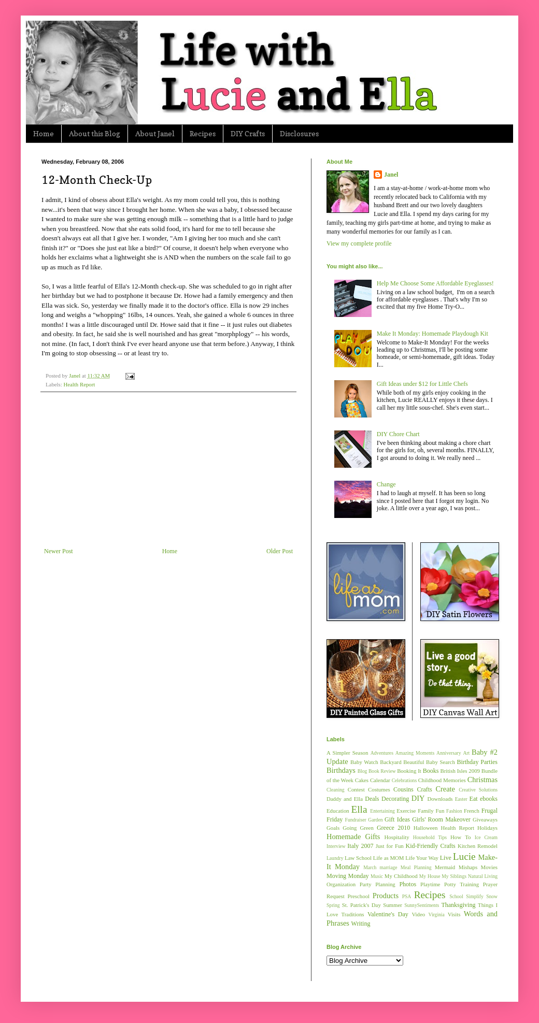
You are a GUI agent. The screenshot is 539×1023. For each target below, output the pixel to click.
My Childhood (401, 876)
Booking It (409, 771)
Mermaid (445, 867)
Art (466, 753)
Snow (492, 896)
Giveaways (485, 819)
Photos (407, 884)
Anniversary (448, 753)
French (471, 811)
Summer (392, 905)
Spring (333, 905)
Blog (362, 771)
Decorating (395, 798)
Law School (358, 858)
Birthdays (341, 770)
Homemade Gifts (353, 836)
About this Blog (94, 133)
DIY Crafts (248, 133)
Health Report (79, 384)
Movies (489, 867)
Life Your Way (421, 858)
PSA (407, 896)
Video (418, 914)
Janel (391, 174)
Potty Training (461, 884)
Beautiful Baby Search (429, 762)
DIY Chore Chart (398, 434)
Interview (336, 846)
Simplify (475, 896)
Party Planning (377, 884)
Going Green (358, 828)
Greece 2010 (393, 827)
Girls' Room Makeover (441, 819)
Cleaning (336, 790)
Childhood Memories (442, 780)
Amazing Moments (414, 753)
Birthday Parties (477, 762)
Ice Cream (486, 837)
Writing (361, 923)
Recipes (203, 133)
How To (460, 837)
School (456, 896)
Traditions (353, 914)
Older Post (279, 551)
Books (431, 770)
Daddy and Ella (345, 799)
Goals (333, 828)
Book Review (382, 771)
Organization (341, 884)
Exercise (406, 811)
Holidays (487, 828)
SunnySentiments (421, 905)
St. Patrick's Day (361, 905)
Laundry (335, 858)
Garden (375, 820)
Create (445, 789)
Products (386, 895)
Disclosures (299, 133)
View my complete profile (359, 243)
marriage (388, 867)
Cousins (403, 789)
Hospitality (397, 837)
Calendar (380, 780)
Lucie (464, 856)
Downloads (439, 799)
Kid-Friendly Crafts (431, 845)
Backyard (390, 762)
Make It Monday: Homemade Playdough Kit (432, 333)
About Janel (155, 133)
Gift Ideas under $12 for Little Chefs (422, 383)
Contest (356, 789)
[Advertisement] (168, 470)
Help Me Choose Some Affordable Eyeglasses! (435, 283)
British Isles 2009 (459, 771)
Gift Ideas (397, 819)
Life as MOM (388, 858)
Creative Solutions (478, 790)
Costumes (379, 789)
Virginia (437, 914)
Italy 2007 (360, 845)
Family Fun (431, 811)
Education (338, 811)
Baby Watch (364, 762)
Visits (454, 914)
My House (430, 876)
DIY (418, 798)
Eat (474, 798)
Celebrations (404, 780)
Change (386, 484)
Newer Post (58, 551)
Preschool (358, 896)
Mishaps (468, 867)
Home (43, 133)
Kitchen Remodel (478, 846)
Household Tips (430, 837)
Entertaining (382, 811)
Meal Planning (416, 867)
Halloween (426, 828)
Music (377, 876)
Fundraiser (355, 820)
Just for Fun (390, 846)
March (369, 867)
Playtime (430, 884)
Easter (461, 799)
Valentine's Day (387, 914)
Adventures (382, 753)
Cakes (361, 780)
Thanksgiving (458, 905)
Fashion (454, 811)
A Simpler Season (347, 753)
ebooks (489, 798)
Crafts (424, 789)
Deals (372, 798)
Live (445, 857)
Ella (359, 809)
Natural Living (483, 876)
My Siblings (454, 876)
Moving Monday (347, 876)
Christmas (482, 779)
